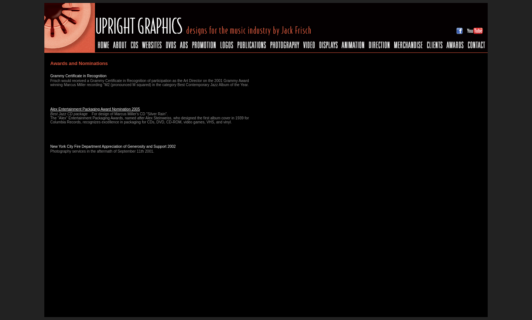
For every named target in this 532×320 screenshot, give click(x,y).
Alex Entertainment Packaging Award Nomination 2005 (95, 109)
